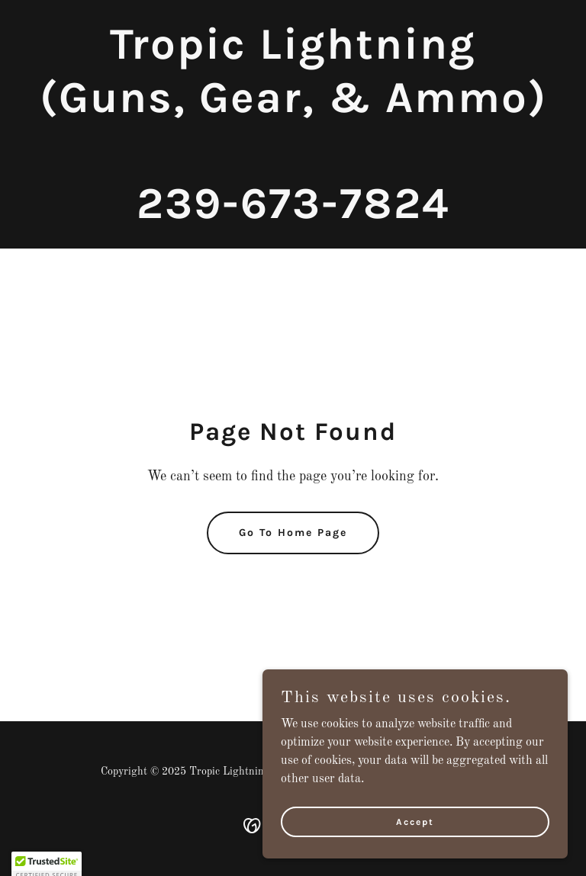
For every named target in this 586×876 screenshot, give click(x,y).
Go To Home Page (293, 532)
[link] (293, 215)
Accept (415, 821)
